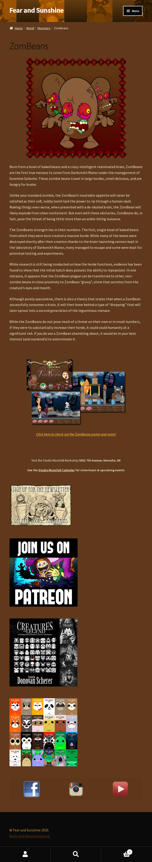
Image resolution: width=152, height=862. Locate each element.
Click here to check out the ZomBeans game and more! (76, 434)
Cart (117, 851)
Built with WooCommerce (30, 836)
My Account (25, 854)
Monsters (44, 28)
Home (19, 28)
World (30, 28)
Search (76, 854)
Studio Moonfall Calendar (56, 470)
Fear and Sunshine (37, 10)
